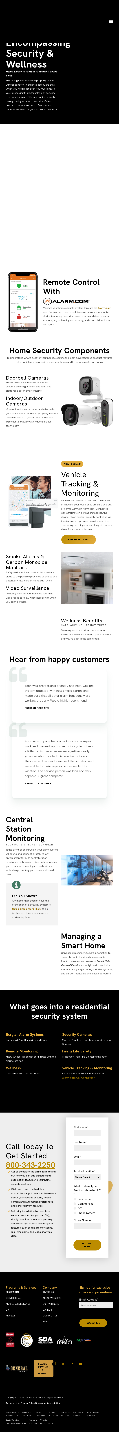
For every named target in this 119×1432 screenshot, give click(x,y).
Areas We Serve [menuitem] (52, 1298)
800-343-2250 (30, 1165)
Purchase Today (79, 539)
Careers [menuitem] (47, 1309)
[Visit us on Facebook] (55, 1364)
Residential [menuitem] (12, 1292)
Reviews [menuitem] (10, 1315)
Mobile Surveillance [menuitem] (18, 1303)
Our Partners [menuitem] (51, 1303)
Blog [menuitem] (45, 1321)
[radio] (87, 1199)
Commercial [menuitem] (13, 1298)
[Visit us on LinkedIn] (72, 1364)
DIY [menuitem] (7, 1309)
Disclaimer (40, 1403)
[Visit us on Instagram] (64, 1364)
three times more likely (26, 908)
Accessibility (53, 1403)
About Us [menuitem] (48, 1292)
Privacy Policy (27, 1403)
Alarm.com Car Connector (78, 1077)
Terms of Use (13, 1403)
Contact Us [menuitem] (50, 1315)
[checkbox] (87, 1206)
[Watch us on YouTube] (80, 1364)
